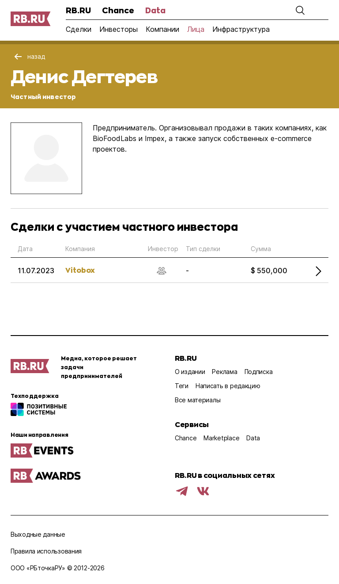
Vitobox (80, 270)
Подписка (259, 371)
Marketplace (221, 438)
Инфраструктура (241, 29)
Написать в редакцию (228, 385)
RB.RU (78, 10)
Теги (181, 385)
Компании (162, 29)
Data (155, 10)
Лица (195, 29)
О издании (190, 371)
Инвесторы (118, 29)
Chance (118, 10)
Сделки (78, 29)
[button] (300, 10)
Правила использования (46, 551)
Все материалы (197, 400)
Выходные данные (38, 534)
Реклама (224, 371)
